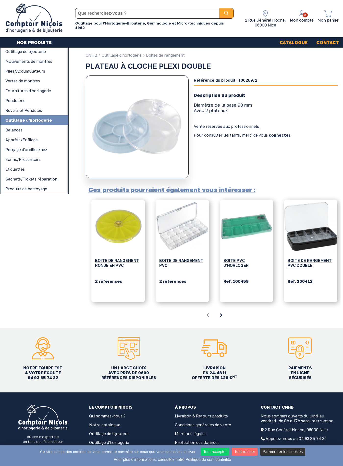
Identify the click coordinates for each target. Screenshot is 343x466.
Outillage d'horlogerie (120, 55)
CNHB (91, 55)
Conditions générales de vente (203, 424)
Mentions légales (191, 433)
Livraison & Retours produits (201, 416)
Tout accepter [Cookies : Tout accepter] (215, 452)
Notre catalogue (104, 424)
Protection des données (197, 442)
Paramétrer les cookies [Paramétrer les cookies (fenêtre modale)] (283, 452)
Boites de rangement (164, 55)
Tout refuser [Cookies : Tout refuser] (244, 452)
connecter (279, 135)
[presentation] (207, 314)
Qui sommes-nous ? (107, 416)
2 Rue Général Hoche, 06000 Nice (296, 429)
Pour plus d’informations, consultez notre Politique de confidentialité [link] (172, 459)
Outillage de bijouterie (109, 433)
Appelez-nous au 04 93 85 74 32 (296, 438)
